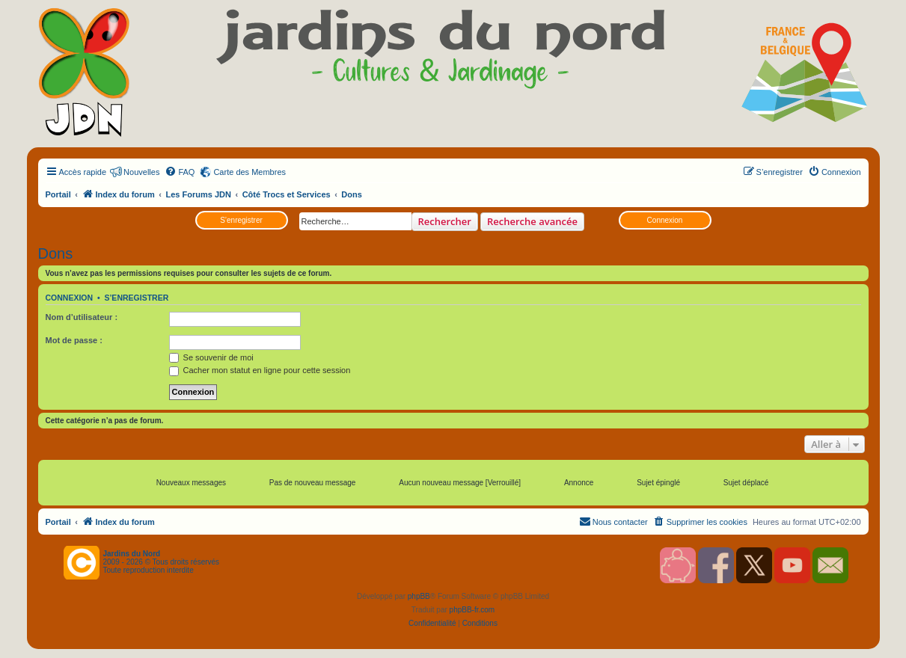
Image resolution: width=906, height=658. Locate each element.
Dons (55, 253)
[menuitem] (180, 172)
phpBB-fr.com (472, 610)
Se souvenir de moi (211, 357)
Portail (58, 194)
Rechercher (444, 221)
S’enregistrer (241, 220)
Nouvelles (141, 171)
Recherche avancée (532, 221)
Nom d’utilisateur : (82, 317)
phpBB (419, 596)
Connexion (665, 220)
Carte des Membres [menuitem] (249, 171)
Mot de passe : (74, 340)
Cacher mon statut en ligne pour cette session (260, 370)
